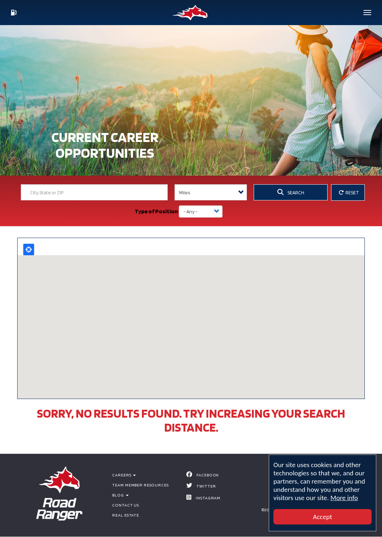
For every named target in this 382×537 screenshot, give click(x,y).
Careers (124, 474)
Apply (233, 211)
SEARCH (290, 192)
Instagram (208, 497)
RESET (349, 192)
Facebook (207, 474)
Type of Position (156, 211)
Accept (322, 517)
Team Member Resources (140, 485)
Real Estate (125, 515)
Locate (28, 249)
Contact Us (125, 505)
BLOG (120, 495)
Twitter (206, 486)
